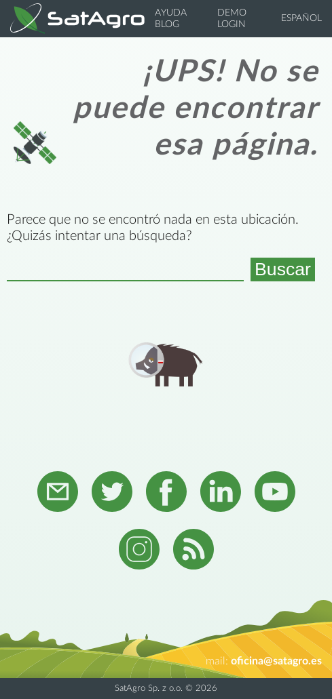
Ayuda (171, 13)
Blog (167, 24)
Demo (231, 13)
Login (231, 24)
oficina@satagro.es (276, 661)
